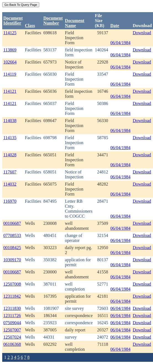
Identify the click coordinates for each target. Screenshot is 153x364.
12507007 (12, 330)
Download (142, 32)
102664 (10, 62)
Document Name (74, 23)
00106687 (12, 223)
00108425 (12, 247)
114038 (9, 120)
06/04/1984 (120, 42)
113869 (9, 50)
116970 (9, 201)
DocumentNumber (53, 20)
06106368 (12, 344)
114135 (9, 137)
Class (30, 25)
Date (114, 25)
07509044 (12, 322)
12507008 (12, 284)
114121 (9, 91)
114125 (9, 32)
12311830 (12, 308)
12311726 (12, 315)
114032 (9, 184)
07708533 (12, 235)
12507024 (12, 337)
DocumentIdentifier (13, 20)
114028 (9, 154)
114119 (9, 74)
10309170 (12, 259)
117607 (9, 172)
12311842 (12, 296)
